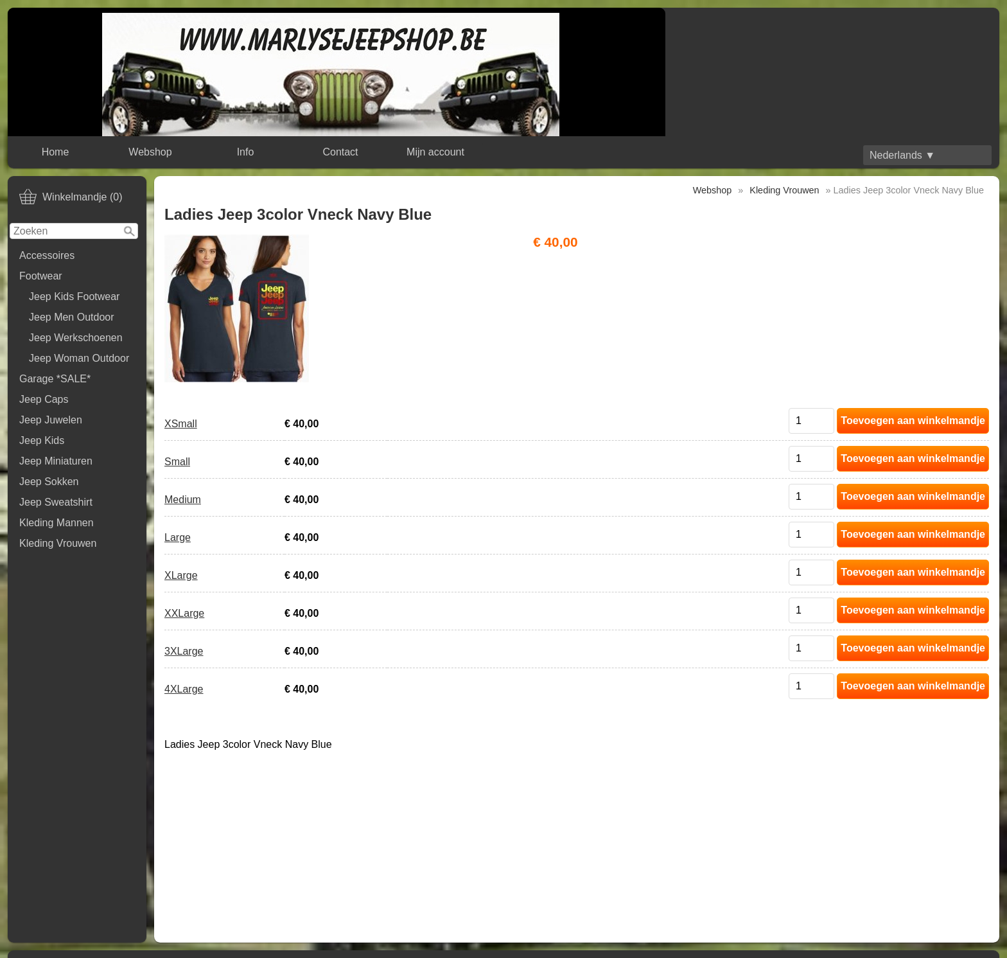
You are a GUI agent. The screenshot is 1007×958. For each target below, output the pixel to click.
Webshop (149, 151)
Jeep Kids (41, 440)
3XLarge (184, 651)
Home (55, 151)
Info (245, 151)
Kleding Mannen (56, 522)
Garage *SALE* (55, 378)
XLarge (181, 575)
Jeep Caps (44, 399)
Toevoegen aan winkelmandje (913, 420)
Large (177, 537)
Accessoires (46, 255)
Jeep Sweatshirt (55, 502)
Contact (340, 151)
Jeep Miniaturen (55, 461)
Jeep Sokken (49, 481)
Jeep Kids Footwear (74, 296)
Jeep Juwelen (50, 419)
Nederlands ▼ (902, 155)
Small (177, 461)
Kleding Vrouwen (57, 543)
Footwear (40, 276)
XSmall (180, 423)
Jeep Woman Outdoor (79, 358)
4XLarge (184, 689)
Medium (182, 499)
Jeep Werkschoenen (76, 337)
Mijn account (435, 151)
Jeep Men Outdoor (71, 317)
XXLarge (184, 613)
